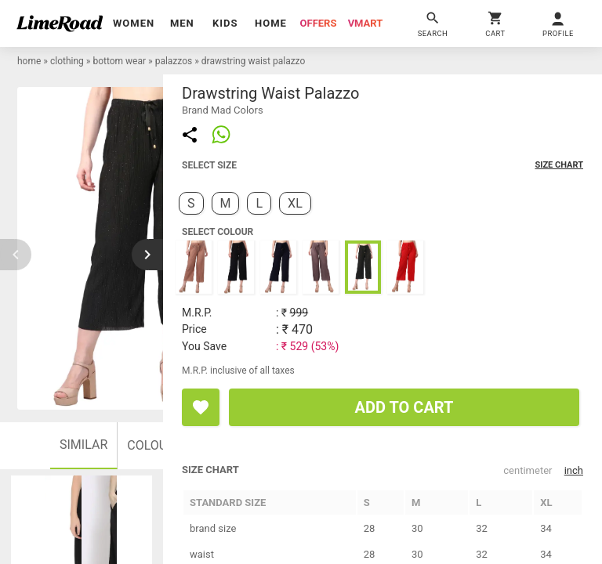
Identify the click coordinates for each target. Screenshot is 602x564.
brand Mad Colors (222, 110)
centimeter (527, 470)
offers (318, 23)
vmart (365, 23)
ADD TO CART (404, 407)
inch (573, 470)
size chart (559, 165)
